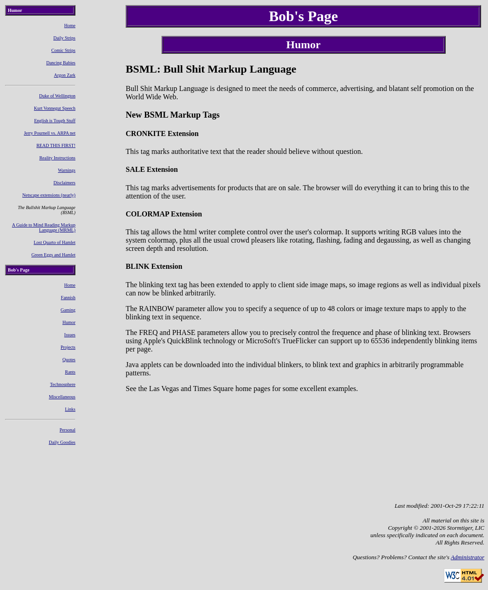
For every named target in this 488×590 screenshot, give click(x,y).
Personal (67, 429)
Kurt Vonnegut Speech (54, 108)
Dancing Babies (60, 62)
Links (70, 409)
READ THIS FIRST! (55, 145)
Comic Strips (64, 50)
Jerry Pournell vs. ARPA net (49, 133)
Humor (69, 322)
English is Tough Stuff (54, 120)
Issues (69, 334)
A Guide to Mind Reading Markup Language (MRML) (43, 227)
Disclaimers (64, 182)
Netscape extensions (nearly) (49, 195)
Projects (68, 347)
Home (69, 25)
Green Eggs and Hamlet (53, 254)
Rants (70, 371)
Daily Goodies (62, 442)
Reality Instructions (57, 157)
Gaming (68, 309)
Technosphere (62, 384)
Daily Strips (64, 37)
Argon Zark (64, 75)
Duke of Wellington (57, 95)
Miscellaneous (62, 396)
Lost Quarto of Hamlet (54, 242)
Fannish (68, 297)
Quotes (69, 359)
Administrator (467, 557)
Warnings (66, 170)
